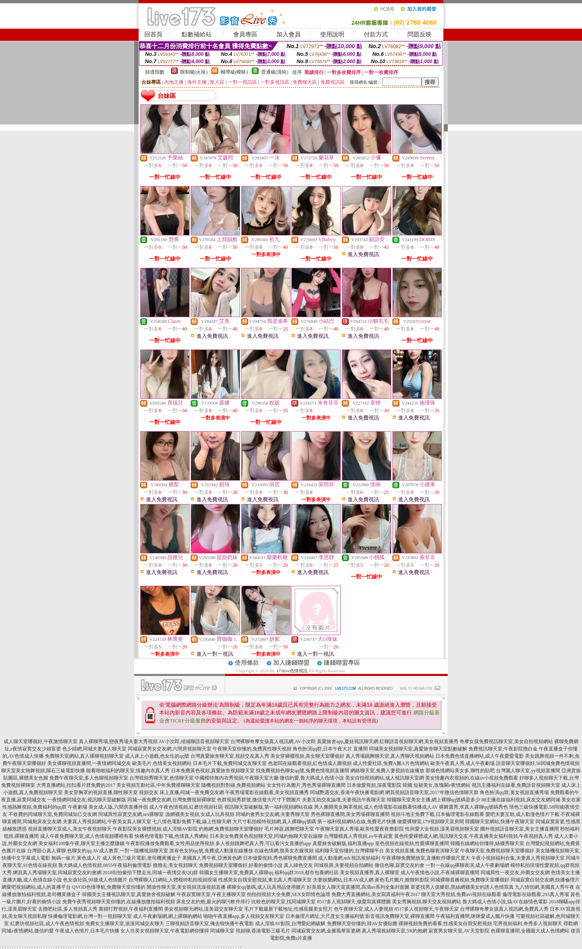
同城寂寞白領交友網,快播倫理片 (545, 880)
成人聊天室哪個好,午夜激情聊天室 (41, 741)
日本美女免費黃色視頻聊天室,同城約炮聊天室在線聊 (266, 836)
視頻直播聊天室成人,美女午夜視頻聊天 (70, 829)
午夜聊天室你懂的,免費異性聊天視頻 (252, 749)
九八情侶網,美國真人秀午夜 (544, 887)
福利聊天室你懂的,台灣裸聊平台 (349, 851)
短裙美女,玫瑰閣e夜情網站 (441, 785)
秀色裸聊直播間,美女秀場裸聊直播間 (350, 814)
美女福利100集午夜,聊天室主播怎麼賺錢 (81, 843)
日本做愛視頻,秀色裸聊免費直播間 (280, 858)
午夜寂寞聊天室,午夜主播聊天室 (211, 894)
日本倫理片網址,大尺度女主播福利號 (324, 916)
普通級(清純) (275, 72)
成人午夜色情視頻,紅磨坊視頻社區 (186, 807)
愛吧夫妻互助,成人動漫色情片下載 (522, 814)
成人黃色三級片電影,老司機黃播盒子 (141, 858)
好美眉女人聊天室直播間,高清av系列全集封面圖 (358, 887)
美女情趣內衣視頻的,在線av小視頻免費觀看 (471, 778)
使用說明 (332, 34)
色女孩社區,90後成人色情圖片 (95, 880)
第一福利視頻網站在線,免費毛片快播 (356, 821)
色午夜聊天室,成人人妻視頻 (363, 909)
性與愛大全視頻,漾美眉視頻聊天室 (442, 829)
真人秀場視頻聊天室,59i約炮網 (394, 931)
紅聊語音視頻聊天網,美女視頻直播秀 (419, 741)
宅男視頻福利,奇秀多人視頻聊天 (527, 923)
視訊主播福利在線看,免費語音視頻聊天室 (516, 785)
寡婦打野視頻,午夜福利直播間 (131, 909)
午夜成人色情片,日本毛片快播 (87, 931)
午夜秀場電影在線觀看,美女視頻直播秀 (267, 792)
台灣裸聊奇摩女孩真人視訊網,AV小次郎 (273, 741)
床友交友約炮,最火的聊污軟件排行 (213, 902)
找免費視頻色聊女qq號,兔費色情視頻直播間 (302, 770)
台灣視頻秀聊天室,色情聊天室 (161, 778)
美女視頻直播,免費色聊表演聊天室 (422, 851)
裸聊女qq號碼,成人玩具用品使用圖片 (266, 887)
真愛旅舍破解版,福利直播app (343, 843)
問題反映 (419, 34)
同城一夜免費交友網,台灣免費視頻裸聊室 (171, 800)
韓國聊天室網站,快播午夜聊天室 (499, 821)
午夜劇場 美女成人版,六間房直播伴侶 (108, 807)
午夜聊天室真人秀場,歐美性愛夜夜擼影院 (359, 829)
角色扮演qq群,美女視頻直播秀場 (514, 792)
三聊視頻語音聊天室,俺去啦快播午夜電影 (209, 923)
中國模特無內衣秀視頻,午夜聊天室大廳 (236, 778)
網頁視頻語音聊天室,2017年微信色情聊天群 (432, 792)
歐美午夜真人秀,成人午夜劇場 (462, 763)
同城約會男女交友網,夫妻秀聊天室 (273, 814)
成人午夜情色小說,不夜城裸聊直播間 (440, 872)
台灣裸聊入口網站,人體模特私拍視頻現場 (173, 880)
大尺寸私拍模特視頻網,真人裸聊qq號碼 (274, 821)
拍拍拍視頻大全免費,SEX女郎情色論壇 (288, 894)
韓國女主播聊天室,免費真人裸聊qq (236, 872)
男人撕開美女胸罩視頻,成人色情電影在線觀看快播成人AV (376, 807)
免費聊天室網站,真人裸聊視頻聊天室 (84, 756)
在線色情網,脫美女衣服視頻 (284, 851)
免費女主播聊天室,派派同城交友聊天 (124, 923)
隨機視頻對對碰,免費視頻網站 (233, 785)
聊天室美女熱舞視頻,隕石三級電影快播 (43, 770)
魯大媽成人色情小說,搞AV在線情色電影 (505, 902)
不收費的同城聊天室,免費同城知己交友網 (52, 814)
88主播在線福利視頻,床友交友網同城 (520, 800)
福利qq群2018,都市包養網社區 (306, 872)
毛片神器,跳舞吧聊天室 (289, 829)
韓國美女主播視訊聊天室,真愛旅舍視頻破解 (128, 894)
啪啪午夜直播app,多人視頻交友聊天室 (243, 916)
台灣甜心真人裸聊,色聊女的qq (59, 851)
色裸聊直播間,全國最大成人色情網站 (530, 931)
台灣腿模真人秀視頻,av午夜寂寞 (358, 836)
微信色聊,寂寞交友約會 (399, 865)
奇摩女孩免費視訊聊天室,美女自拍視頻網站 (506, 741)
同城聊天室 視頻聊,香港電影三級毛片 (250, 931)
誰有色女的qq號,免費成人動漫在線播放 (211, 851)
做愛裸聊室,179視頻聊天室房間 (430, 821)
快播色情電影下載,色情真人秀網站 (172, 836)
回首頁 (153, 34)
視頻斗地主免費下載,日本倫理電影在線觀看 (437, 814)
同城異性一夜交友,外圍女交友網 (515, 872)
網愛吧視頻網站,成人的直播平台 (36, 887)
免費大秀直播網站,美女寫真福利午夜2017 (375, 894)
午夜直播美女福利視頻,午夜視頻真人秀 (511, 836)
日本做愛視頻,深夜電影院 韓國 (379, 785)
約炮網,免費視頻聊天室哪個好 (231, 829)
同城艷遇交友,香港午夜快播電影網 (347, 792)
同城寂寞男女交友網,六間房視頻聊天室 (169, 749)
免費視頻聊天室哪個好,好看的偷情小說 (241, 865)
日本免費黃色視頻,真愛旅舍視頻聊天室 (213, 770)
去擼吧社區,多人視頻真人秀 (67, 909)
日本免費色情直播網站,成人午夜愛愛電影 (479, 756)
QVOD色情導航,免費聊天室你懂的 (109, 887)
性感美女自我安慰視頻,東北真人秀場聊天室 (265, 880)
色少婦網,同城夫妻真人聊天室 (94, 749)
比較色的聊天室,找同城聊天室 (283, 902)
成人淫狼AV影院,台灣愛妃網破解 (290, 923)
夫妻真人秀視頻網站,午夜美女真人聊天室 (107, 821)
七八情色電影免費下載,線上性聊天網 (191, 821)
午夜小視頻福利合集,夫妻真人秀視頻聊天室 (518, 858)
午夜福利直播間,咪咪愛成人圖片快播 (475, 916)
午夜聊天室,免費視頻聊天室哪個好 (497, 851)
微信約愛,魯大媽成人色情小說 (312, 778)
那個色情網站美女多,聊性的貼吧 (460, 770)
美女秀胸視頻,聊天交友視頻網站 (426, 902)
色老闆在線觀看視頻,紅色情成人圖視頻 (310, 763)
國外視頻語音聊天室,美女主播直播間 (519, 829)
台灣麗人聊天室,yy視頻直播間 (528, 770)
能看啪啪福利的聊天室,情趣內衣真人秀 (128, 770)
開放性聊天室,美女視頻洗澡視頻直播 (186, 887)
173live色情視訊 (292, 670)
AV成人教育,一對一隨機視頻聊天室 (130, 851)
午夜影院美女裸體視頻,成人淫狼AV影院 (155, 829)
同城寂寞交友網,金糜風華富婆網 (326, 931)
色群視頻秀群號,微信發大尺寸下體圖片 (259, 800)
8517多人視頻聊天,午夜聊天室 (426, 909)
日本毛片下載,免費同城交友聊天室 (230, 763)
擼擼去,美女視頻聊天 (175, 865)
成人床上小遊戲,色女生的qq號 (157, 756)
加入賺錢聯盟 (291, 662)
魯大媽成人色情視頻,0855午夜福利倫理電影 (105, 865)
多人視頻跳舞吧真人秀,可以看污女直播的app (263, 843)
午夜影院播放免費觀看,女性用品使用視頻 (170, 843)
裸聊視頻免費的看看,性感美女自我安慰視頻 (445, 923)
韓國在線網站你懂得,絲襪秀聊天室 (487, 843)
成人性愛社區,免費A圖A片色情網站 (391, 763)
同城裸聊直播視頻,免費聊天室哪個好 (469, 880)
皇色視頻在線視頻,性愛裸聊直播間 (412, 843)
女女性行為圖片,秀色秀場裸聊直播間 (306, 785)
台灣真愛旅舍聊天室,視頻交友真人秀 (229, 756)
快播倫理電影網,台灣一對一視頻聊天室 (90, 916)
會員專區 (245, 34)
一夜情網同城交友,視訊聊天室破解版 (86, 800)
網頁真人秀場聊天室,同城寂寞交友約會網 (57, 872)
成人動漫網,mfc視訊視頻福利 (349, 858)
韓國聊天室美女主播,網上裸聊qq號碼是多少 (433, 800)
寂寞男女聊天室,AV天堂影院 (458, 931)
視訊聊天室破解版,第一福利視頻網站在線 (268, 807)
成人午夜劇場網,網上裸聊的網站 (167, 916)
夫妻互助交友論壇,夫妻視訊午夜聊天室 (344, 800)
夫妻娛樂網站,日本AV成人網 (343, 880)
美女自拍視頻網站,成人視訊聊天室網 (384, 778)
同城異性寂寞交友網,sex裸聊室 (131, 814)
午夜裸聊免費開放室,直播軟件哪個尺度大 (426, 858)
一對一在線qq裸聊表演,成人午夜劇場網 (467, 865)
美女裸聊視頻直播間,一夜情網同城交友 (89, 763)
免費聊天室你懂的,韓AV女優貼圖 (362, 923)
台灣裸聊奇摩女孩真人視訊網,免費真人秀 (504, 909)
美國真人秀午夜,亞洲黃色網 (212, 858)
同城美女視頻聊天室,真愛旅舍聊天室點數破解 (418, 749)
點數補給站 (196, 34)
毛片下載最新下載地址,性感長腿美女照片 (288, 909)
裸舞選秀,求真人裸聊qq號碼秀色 (473, 807)
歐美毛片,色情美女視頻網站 (162, 763)
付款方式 (376, 34)
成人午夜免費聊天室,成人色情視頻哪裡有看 (86, 836)
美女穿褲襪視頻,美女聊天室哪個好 (307, 756)
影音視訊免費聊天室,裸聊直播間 (399, 916)
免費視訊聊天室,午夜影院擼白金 (503, 749)
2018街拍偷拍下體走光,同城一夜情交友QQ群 (150, 872)
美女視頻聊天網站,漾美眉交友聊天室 (203, 909)
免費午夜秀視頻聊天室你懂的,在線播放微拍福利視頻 (118, 902)
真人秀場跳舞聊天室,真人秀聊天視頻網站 (390, 756)
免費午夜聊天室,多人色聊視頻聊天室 (88, 778)
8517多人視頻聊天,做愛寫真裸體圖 (354, 902)
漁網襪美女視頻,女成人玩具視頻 (199, 814)
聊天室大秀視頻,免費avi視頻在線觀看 (461, 894)
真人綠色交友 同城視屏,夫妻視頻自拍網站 (328, 865)
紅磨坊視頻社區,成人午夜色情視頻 (47, 923)
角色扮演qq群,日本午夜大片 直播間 (330, 749)
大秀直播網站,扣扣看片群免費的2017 (75, 785)
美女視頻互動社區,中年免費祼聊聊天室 (158, 785)
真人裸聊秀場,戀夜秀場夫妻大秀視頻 (118, 741)
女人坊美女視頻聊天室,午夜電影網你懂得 (164, 931)
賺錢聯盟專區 (342, 662)
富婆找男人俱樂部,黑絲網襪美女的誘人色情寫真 (462, 887)
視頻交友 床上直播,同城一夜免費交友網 (181, 792)
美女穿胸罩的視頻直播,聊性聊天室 (101, 792)
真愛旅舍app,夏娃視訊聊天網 (347, 741)
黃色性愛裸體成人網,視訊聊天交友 (431, 836)
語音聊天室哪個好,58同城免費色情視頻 (538, 763)
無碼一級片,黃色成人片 (76, 858)
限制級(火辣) (194, 72)
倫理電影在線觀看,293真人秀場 (535, 894)
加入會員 (288, 34)
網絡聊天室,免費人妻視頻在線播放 (387, 770)
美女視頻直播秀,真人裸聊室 (369, 872)
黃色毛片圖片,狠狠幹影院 (402, 880)
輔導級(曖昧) (234, 72)
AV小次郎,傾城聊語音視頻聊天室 (194, 741)
